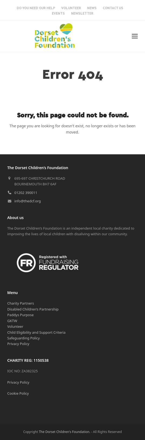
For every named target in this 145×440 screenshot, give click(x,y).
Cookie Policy (18, 393)
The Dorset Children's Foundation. (64, 431)
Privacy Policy (18, 343)
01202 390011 (25, 192)
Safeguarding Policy (23, 338)
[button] (135, 36)
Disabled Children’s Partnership (33, 309)
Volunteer (15, 326)
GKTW (12, 320)
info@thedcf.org (27, 201)
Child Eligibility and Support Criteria (36, 332)
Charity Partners (20, 303)
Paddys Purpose (20, 314)
